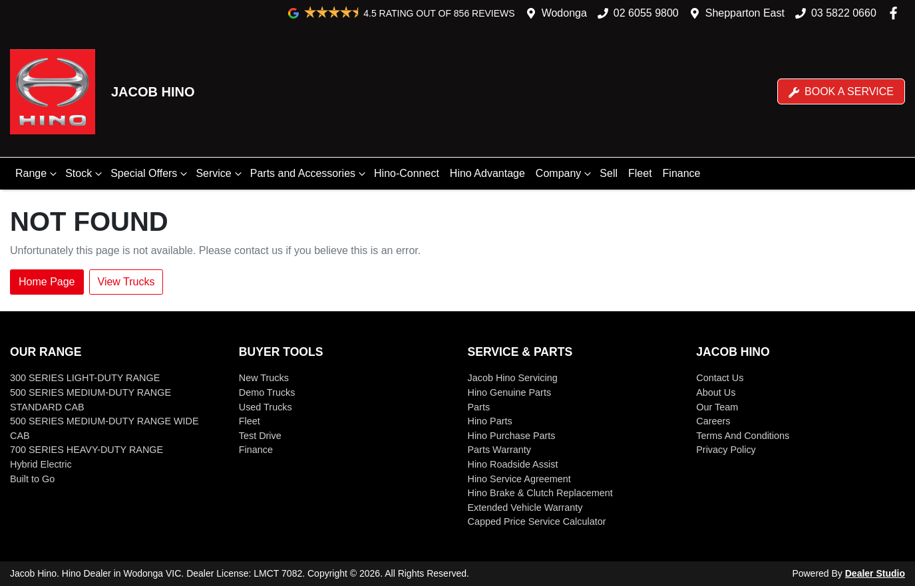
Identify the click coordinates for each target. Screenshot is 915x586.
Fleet (640, 173)
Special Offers (150, 173)
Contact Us (719, 377)
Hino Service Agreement (519, 479)
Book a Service (841, 92)
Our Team (717, 407)
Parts (479, 407)
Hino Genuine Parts (510, 392)
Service (220, 173)
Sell (609, 173)
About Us (715, 392)
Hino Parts (490, 421)
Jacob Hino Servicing (513, 377)
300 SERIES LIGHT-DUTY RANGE (85, 377)
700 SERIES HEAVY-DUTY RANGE (86, 449)
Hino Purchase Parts (512, 435)
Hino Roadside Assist (513, 464)
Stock (85, 173)
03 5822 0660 (843, 13)
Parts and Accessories (309, 173)
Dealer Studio (875, 573)
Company (565, 173)
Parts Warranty (499, 449)
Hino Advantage (487, 173)
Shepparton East (745, 13)
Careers (713, 421)
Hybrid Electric (41, 464)
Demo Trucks (267, 392)
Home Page (47, 281)
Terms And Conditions (742, 435)
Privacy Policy (726, 449)
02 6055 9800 (646, 13)
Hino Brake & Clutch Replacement (540, 493)
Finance (682, 173)
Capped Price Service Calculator (537, 521)
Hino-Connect (406, 173)
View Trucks (126, 281)
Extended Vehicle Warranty (525, 507)
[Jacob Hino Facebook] (896, 13)
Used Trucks (265, 407)
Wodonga (564, 13)
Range (37, 173)
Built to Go (32, 479)
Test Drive (260, 435)
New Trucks (264, 377)
